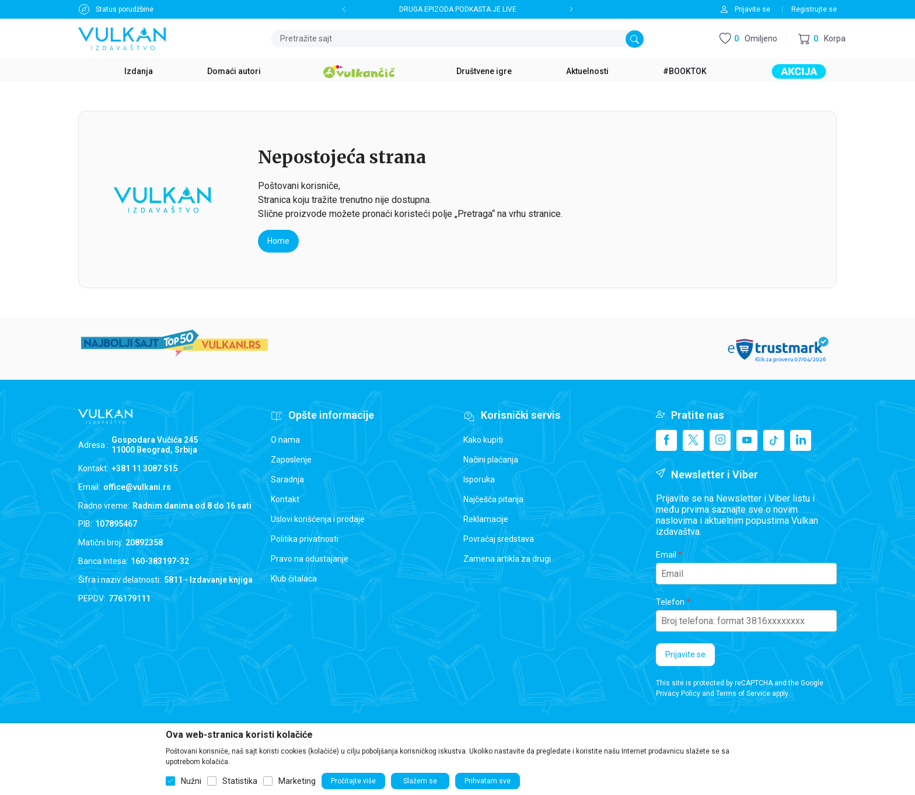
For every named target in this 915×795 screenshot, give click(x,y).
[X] (693, 440)
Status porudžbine (124, 9)
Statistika (239, 781)
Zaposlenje (291, 459)
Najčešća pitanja (493, 499)
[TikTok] (773, 440)
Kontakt (285, 499)
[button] (822, 39)
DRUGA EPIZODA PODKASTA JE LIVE (457, 9)
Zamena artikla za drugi (507, 558)
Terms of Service (743, 693)
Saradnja (287, 479)
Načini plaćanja (490, 459)
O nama (285, 439)
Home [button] (278, 241)
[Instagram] (720, 440)
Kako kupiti (483, 439)
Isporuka (479, 479)
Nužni (191, 781)
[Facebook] (666, 440)
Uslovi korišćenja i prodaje (318, 519)
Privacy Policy (678, 693)
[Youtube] (746, 440)
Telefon (670, 602)
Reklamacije (485, 519)
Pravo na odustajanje (309, 558)
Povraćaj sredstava (498, 539)
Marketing (297, 781)
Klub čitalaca (294, 578)
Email (666, 554)
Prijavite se (685, 654)
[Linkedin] (800, 440)
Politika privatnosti (304, 539)
